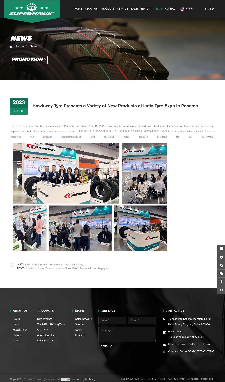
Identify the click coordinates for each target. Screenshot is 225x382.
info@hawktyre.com (198, 341)
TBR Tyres (159, 375)
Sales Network (83, 315)
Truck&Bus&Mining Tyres (51, 321)
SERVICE (122, 9)
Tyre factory (192, 375)
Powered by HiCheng (83, 376)
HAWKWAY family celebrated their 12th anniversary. (50, 265)
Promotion (26, 59)
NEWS (158, 9)
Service (79, 321)
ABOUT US (91, 9)
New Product (44, 315)
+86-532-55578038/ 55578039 (185, 333)
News (33, 46)
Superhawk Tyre (130, 375)
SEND (104, 343)
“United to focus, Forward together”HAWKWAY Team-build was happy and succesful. (168, 264)
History (17, 321)
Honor (16, 337)
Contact (79, 332)
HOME (78, 9)
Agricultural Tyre (46, 332)
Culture (17, 332)
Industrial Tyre (45, 337)
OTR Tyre (42, 326)
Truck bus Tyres (175, 375)
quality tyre (207, 375)
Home (20, 46)
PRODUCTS (107, 9)
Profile (16, 315)
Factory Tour (20, 326)
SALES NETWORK (141, 9)
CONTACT (171, 9)
